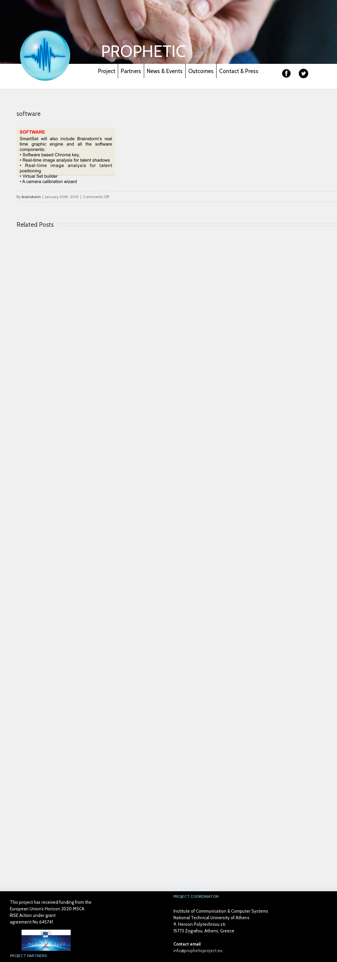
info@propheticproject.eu (197, 950)
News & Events (165, 71)
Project (106, 71)
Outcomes (201, 71)
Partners (131, 71)
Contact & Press (238, 71)
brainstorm (31, 196)
